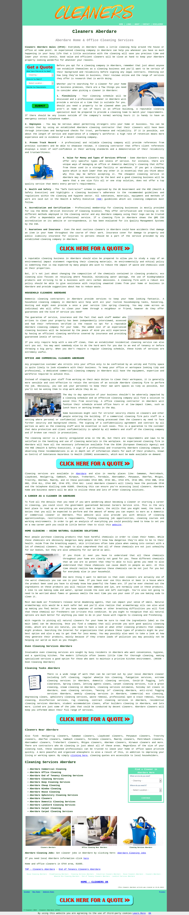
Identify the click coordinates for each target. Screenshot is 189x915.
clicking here (79, 755)
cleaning (102, 69)
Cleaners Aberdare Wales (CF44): (46, 47)
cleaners (99, 57)
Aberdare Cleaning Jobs (131, 853)
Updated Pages (48, 892)
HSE (99, 199)
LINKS (128, 24)
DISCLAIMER (158, 24)
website (116, 525)
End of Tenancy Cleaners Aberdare (80, 869)
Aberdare (81, 473)
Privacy (162, 892)
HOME (121, 24)
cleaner (102, 84)
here (86, 858)
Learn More (139, 913)
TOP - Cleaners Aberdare (40, 869)
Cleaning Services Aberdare (50, 762)
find (35, 736)
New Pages (36, 892)
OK (149, 913)
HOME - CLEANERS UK (94, 881)
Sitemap (27, 892)
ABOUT (137, 24)
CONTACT (146, 24)
